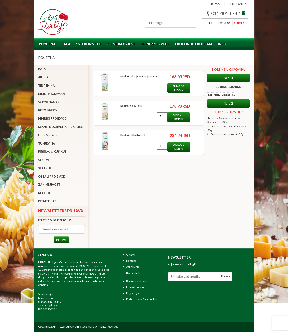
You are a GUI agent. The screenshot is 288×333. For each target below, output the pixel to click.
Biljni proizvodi (154, 44)
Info (222, 44)
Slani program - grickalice (60, 127)
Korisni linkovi (134, 273)
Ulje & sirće (47, 135)
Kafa (65, 44)
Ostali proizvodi (52, 177)
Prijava (61, 240)
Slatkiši (44, 168)
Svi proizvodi (88, 44)
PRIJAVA (215, 4)
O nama (131, 255)
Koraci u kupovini (136, 282)
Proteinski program (193, 44)
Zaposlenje (133, 267)
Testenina (46, 86)
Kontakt (131, 262)
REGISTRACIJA (237, 4)
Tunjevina (46, 144)
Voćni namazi (49, 102)
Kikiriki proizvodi (53, 119)
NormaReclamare (83, 327)
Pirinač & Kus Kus (52, 152)
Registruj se (133, 294)
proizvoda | (225, 22)
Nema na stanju (177, 87)
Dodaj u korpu (177, 117)
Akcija (43, 77)
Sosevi (43, 160)
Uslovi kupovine (135, 288)
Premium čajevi (120, 44)
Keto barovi (48, 111)
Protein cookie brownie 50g (227, 134)
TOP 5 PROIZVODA (229, 112)
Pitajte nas (47, 201)
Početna (47, 44)
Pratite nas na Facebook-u (141, 300)
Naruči (228, 78)
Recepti (44, 193)
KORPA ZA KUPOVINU (229, 69)
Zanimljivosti (49, 185)
